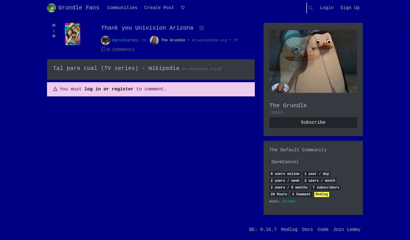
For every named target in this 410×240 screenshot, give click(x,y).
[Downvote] (53, 37)
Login (327, 8)
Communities (122, 8)
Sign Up (350, 8)
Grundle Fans (73, 8)
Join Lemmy (346, 229)
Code (323, 229)
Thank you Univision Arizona (147, 28)
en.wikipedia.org (209, 40)
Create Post (159, 8)
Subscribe (313, 122)
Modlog (321, 194)
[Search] (310, 8)
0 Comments (117, 49)
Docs (307, 229)
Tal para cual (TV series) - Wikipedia (116, 68)
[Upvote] (53, 24)
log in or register (109, 89)
